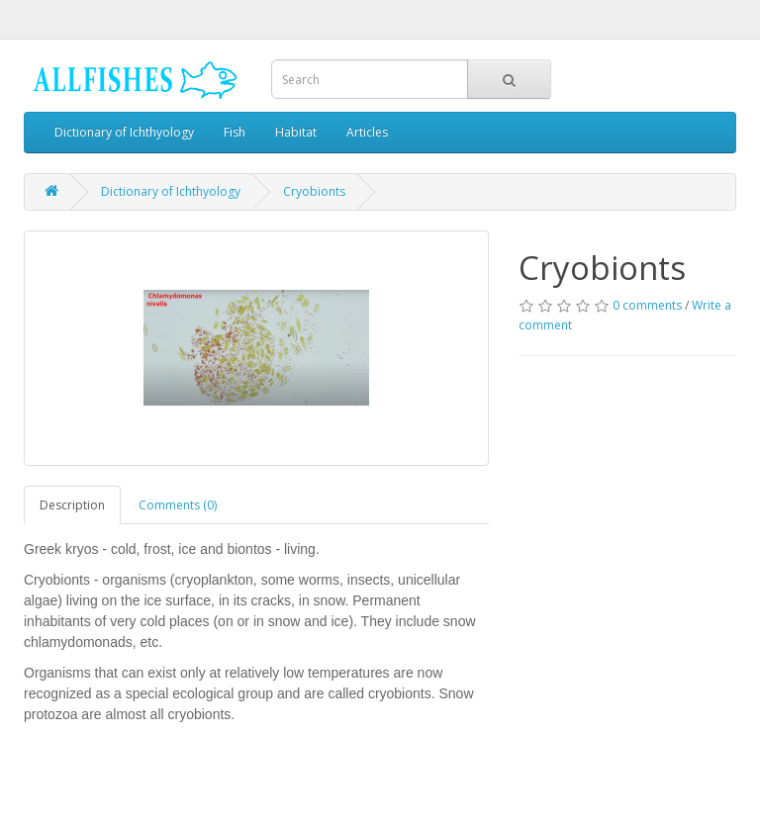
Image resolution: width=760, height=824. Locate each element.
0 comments (647, 305)
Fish (234, 132)
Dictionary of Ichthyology (124, 132)
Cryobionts (314, 191)
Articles (367, 132)
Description (72, 505)
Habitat (296, 132)
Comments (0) (178, 505)
